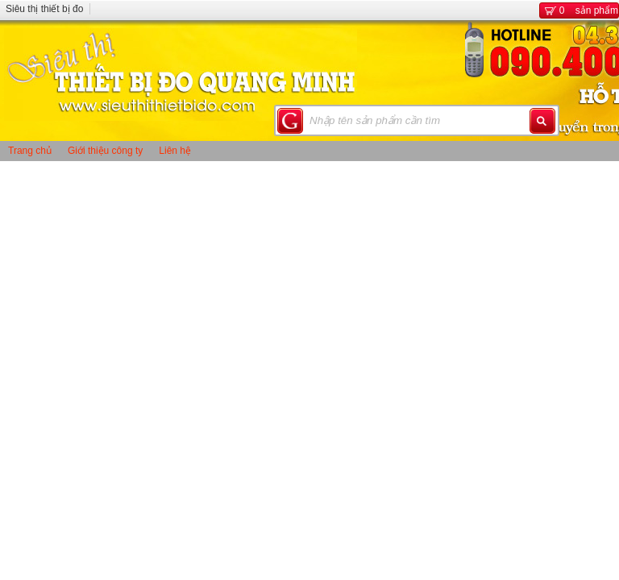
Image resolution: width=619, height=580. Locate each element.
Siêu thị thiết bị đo (44, 8)
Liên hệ (175, 150)
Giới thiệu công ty (105, 150)
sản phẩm (579, 10)
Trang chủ (30, 150)
